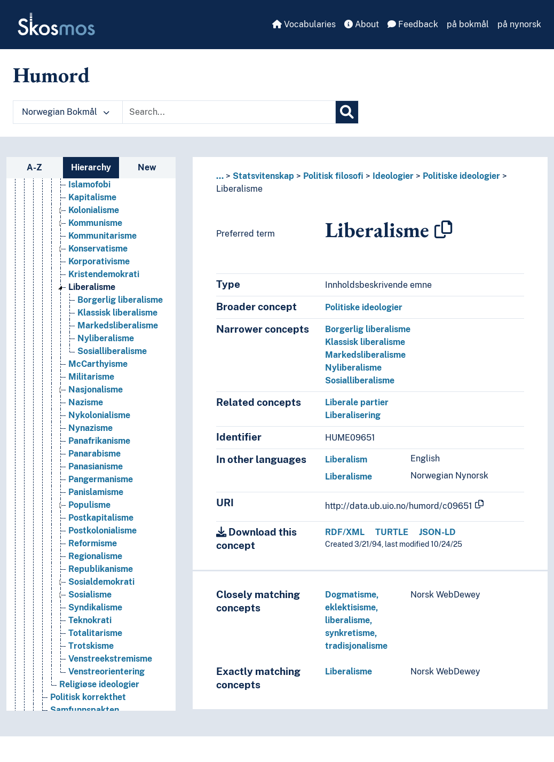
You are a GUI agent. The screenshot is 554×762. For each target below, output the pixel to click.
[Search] (347, 112)
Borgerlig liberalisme (367, 329)
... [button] (220, 176)
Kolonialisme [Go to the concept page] (93, 220)
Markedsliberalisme (365, 355)
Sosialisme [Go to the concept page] (90, 604)
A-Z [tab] (34, 167)
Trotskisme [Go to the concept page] (91, 655)
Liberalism (346, 459)
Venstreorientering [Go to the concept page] (106, 681)
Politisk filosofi (333, 176)
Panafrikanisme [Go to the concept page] (99, 450)
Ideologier (393, 176)
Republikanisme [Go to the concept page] (100, 579)
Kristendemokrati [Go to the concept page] (103, 284)
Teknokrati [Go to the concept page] (90, 630)
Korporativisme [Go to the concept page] (99, 271)
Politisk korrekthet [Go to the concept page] (88, 707)
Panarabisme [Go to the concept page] (94, 463)
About (361, 24)
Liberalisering (353, 415)
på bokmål (468, 24)
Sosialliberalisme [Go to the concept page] (112, 361)
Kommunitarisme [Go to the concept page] (102, 245)
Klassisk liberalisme (365, 342)
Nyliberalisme (353, 368)
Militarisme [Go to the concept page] (91, 386)
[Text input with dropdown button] (229, 112)
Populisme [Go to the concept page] (89, 514)
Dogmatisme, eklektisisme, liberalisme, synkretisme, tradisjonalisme (356, 620)
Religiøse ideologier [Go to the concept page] (99, 694)
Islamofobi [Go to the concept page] (89, 194)
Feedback (412, 24)
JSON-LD (437, 532)
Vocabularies (304, 24)
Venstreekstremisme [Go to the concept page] (110, 668)
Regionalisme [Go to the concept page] (95, 566)
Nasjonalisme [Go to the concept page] (95, 399)
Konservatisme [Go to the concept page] (98, 258)
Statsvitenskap (263, 176)
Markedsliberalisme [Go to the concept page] (117, 335)
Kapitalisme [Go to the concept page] (92, 207)
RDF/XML (345, 532)
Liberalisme (239, 189)
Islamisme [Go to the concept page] (88, 181)
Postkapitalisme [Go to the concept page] (100, 527)
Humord (51, 75)
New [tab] (147, 167)
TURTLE (391, 532)
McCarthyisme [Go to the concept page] (98, 373)
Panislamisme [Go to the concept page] (95, 502)
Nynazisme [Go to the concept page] (90, 438)
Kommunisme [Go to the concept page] (95, 232)
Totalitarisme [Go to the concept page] (95, 643)
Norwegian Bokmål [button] (65, 112)
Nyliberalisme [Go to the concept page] (105, 348)
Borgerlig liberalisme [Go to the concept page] (120, 309)
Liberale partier (357, 402)
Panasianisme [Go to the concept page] (95, 476)
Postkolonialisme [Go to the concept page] (102, 540)
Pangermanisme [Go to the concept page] (100, 489)
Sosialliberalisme (359, 380)
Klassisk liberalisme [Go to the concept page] (117, 322)
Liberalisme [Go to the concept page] (91, 297)
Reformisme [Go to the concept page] (92, 553)
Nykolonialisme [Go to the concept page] (99, 425)
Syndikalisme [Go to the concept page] (95, 617)
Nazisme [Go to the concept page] (85, 412)
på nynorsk (519, 24)
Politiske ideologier (461, 176)
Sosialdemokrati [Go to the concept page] (101, 591)
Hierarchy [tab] (91, 167)
